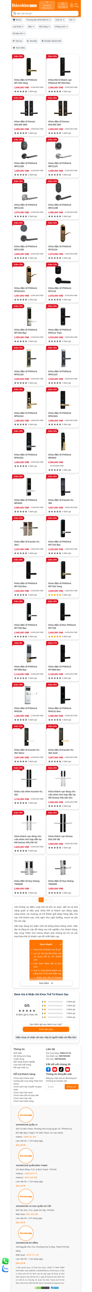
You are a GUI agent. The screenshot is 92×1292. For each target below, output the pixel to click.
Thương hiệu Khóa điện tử (38, 20)
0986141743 (65, 1053)
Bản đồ (20, 1145)
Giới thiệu (17, 1053)
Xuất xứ (59, 20)
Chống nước (61, 27)
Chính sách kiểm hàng (23, 1101)
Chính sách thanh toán (23, 1078)
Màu (31, 27)
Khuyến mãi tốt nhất (51, 41)
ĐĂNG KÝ (72, 1086)
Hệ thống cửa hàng (22, 1056)
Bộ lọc (17, 20)
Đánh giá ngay (46, 1029)
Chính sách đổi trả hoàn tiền (26, 1095)
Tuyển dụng (18, 1059)
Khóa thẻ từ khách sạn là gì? (47, 949)
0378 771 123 (32, 1255)
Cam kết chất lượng (22, 1065)
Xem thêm (46, 983)
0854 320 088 (31, 1177)
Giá (71, 20)
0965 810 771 (31, 1173)
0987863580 (64, 1056)
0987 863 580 (32, 1214)
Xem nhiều (19, 48)
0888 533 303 (30, 1137)
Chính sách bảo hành (23, 1092)
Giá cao (17, 41)
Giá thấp (32, 41)
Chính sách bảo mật (22, 1098)
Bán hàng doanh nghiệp (24, 1062)
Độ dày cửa (19, 33)
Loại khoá (18, 27)
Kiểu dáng (44, 27)
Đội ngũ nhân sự (20, 1067)
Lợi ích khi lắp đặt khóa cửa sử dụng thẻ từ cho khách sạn (48, 956)
